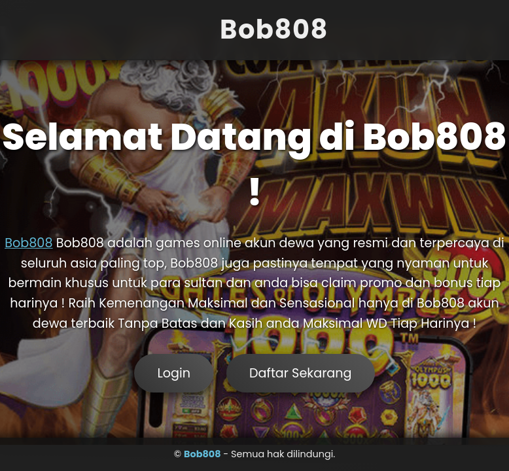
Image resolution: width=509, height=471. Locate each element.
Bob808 (28, 243)
